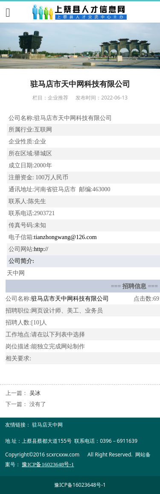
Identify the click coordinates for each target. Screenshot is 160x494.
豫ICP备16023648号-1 (80, 484)
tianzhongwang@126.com (65, 237)
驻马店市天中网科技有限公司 (70, 298)
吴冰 (35, 393)
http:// (41, 249)
